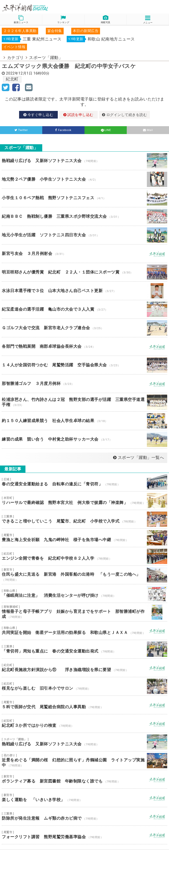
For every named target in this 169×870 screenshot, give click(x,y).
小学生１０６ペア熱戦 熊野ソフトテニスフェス (84, 198)
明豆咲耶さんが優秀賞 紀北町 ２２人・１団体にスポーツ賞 (84, 272)
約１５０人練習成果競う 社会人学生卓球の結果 (84, 421)
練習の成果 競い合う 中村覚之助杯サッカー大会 (84, 439)
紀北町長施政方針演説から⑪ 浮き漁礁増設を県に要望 (84, 668)
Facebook (63, 130)
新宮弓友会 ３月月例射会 (84, 253)
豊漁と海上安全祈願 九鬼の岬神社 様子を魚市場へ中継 (84, 538)
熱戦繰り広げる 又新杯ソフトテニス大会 (84, 161)
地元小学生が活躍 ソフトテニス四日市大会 (84, 235)
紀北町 (12, 79)
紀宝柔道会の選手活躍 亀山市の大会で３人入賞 (84, 309)
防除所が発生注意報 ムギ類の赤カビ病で (84, 816)
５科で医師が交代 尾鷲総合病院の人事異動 (84, 705)
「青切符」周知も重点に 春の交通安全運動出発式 (84, 649)
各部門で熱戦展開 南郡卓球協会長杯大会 (84, 346)
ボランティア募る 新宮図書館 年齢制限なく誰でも (84, 779)
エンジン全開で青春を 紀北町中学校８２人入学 (84, 556)
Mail (148, 130)
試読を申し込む (78, 115)
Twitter (21, 130)
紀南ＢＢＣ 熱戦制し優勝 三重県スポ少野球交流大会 (84, 216)
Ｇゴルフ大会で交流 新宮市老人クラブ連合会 (84, 328)
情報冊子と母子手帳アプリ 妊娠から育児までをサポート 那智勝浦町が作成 (84, 612)
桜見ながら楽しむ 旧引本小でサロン (84, 686)
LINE (105, 130)
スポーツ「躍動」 (46, 57)
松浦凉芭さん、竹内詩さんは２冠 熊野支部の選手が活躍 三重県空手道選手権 (84, 402)
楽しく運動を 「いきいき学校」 (84, 798)
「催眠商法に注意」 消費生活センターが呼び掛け (84, 593)
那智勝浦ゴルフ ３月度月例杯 (84, 383)
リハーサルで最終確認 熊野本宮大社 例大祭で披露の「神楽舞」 (84, 500)
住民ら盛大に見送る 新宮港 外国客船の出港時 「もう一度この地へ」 (84, 575)
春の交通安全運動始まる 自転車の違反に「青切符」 (84, 482)
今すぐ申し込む (38, 115)
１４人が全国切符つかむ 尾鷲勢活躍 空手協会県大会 (84, 365)
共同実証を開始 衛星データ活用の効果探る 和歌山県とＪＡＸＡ (84, 630)
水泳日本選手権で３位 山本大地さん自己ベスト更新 (84, 291)
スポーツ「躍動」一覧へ (138, 457)
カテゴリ (15, 57)
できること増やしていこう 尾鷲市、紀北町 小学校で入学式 (84, 519)
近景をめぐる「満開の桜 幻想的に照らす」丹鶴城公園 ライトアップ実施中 (84, 760)
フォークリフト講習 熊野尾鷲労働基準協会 (84, 835)
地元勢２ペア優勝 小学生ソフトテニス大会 (84, 179)
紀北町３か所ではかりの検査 (84, 723)
